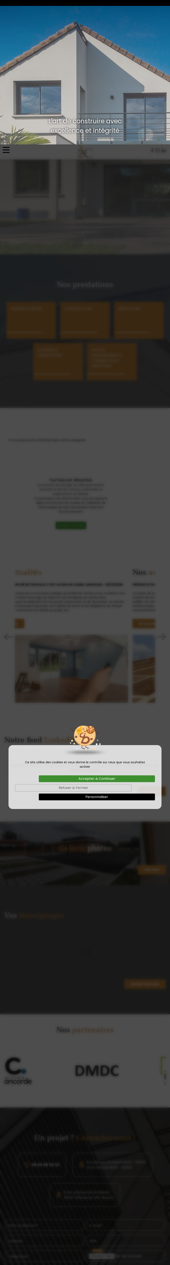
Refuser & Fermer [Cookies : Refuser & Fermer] (73, 643)
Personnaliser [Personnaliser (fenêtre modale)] (96, 652)
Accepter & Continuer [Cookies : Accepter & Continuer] (96, 634)
